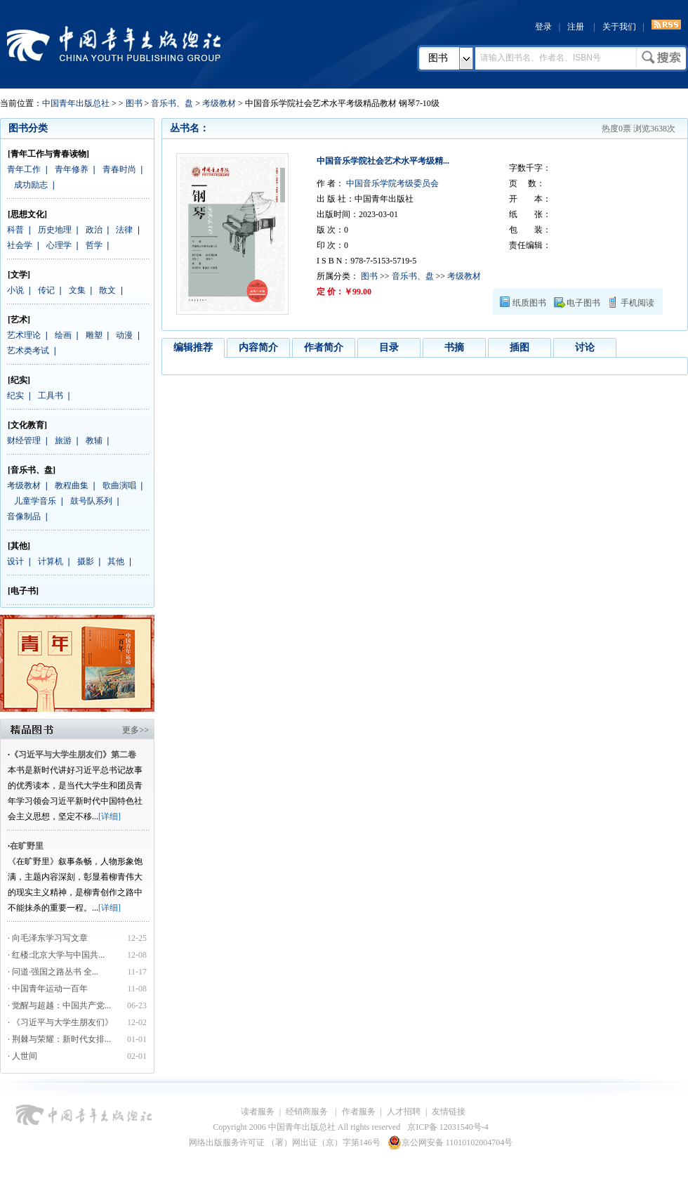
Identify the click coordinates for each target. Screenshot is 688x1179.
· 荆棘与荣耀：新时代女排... (59, 1039)
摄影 (85, 561)
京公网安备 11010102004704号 (450, 1142)
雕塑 (94, 335)
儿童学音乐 (35, 501)
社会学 (19, 245)
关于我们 (619, 27)
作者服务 (359, 1111)
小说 (15, 290)
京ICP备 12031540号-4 (448, 1127)
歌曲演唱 (119, 485)
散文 (107, 290)
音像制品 (24, 516)
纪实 (15, 395)
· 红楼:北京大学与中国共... (56, 955)
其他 (115, 561)
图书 (438, 58)
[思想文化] (27, 214)
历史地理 (55, 230)
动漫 (124, 335)
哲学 (94, 245)
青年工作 (24, 169)
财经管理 (24, 440)
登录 (543, 27)
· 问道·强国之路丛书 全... (53, 972)
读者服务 (257, 1111)
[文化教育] (27, 425)
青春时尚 (119, 169)
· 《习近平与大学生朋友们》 (60, 1022)
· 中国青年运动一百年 (48, 989)
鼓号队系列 (91, 501)
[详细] (109, 816)
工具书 (50, 395)
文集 (77, 290)
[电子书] (23, 591)
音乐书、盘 (172, 103)
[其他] (19, 546)
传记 (46, 290)
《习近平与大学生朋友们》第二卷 (73, 755)
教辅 (94, 440)
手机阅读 (637, 303)
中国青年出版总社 (113, 43)
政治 (94, 230)
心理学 (59, 245)
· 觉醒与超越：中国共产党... (59, 1005)
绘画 (63, 335)
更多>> (135, 730)
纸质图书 (529, 303)
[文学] (19, 275)
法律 (124, 230)
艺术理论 (24, 335)
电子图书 (583, 303)
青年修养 (71, 169)
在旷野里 (27, 846)
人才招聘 (404, 1111)
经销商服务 (308, 1111)
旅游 (63, 440)
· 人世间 (22, 1056)
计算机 (50, 561)
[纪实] (19, 380)
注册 (575, 27)
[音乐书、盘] (31, 470)
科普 (15, 230)
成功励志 (31, 185)
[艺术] (19, 320)
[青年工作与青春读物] (48, 154)
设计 (15, 561)
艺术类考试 (28, 351)
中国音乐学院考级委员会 (391, 183)
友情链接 (448, 1111)
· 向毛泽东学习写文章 (48, 938)
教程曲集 (71, 485)
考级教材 (219, 103)
